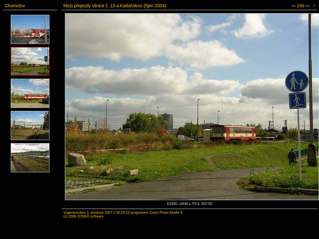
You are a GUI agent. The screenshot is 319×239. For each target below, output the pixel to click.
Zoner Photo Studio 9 (166, 212)
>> (307, 6)
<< (293, 6)
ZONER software (90, 216)
